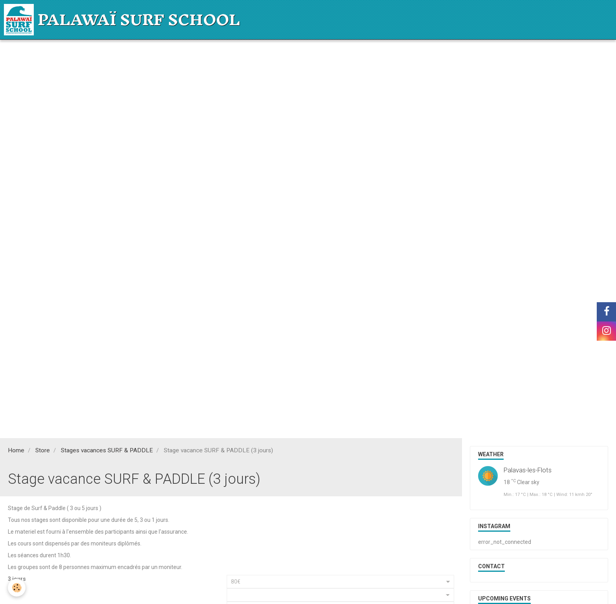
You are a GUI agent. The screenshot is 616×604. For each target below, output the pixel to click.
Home (16, 450)
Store (42, 450)
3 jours (17, 579)
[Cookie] (17, 588)
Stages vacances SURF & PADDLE (107, 450)
